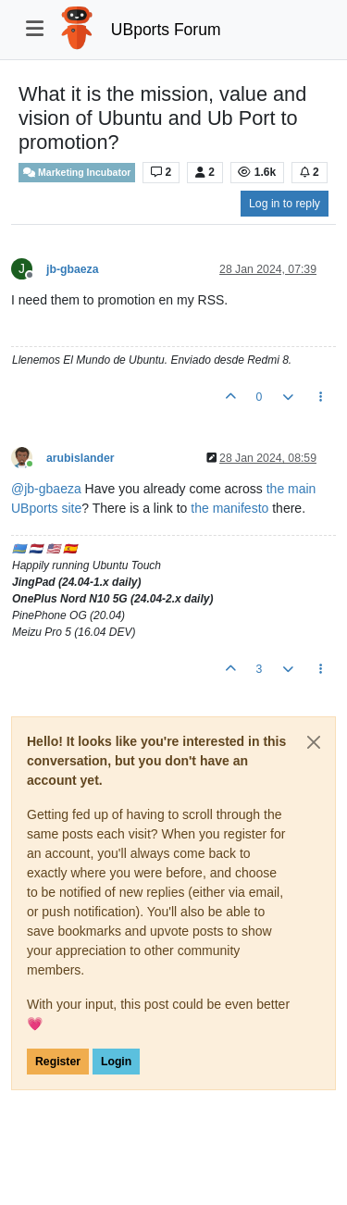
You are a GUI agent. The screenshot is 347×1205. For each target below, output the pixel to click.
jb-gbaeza (72, 269)
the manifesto (229, 508)
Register (58, 1061)
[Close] (313, 742)
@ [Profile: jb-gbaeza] (46, 488)
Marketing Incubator (76, 173)
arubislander (80, 458)
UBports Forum (166, 29)
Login (116, 1061)
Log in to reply (284, 203)
